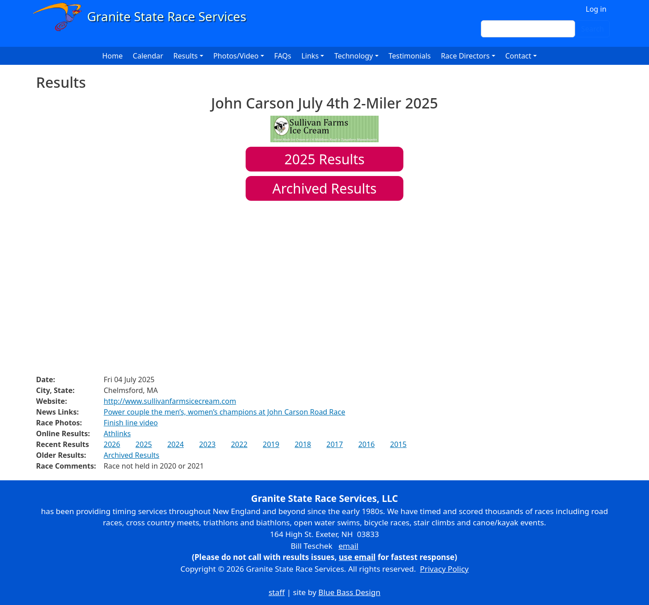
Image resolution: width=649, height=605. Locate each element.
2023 (207, 444)
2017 (334, 444)
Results (324, 159)
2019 (271, 444)
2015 (398, 444)
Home (112, 56)
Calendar (148, 56)
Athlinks (117, 433)
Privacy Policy (444, 569)
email (348, 546)
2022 (239, 444)
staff (277, 592)
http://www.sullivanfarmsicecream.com (170, 401)
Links (310, 56)
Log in (596, 9)
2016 (366, 444)
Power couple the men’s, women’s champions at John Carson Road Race (224, 412)
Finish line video (131, 423)
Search (592, 29)
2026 (112, 444)
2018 (303, 444)
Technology (353, 56)
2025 (144, 444)
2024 (175, 444)
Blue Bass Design (349, 592)
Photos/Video (236, 56)
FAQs (282, 56)
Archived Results (324, 188)
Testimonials (409, 56)
